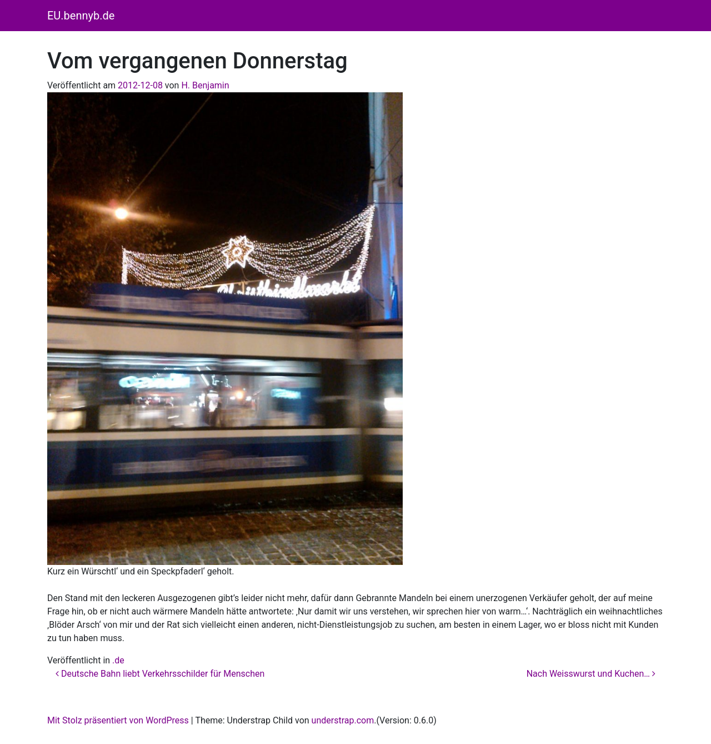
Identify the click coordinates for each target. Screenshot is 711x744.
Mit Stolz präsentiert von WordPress (118, 720)
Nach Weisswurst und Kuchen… (591, 673)
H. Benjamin (205, 85)
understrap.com (343, 720)
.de (118, 660)
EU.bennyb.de (80, 15)
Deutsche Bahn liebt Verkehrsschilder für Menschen (160, 673)
